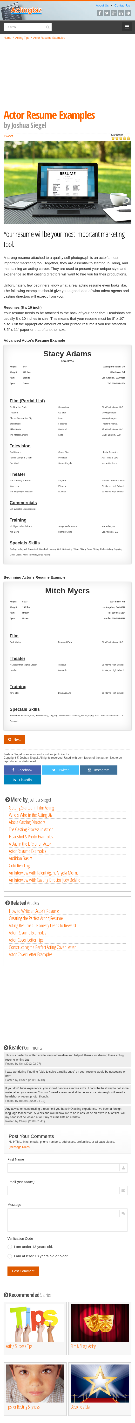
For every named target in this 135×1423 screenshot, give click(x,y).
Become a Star (81, 1406)
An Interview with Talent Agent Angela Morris (43, 872)
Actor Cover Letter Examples (30, 954)
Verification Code (20, 1238)
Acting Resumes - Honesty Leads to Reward (42, 925)
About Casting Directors (27, 822)
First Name (15, 1159)
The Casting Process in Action (31, 829)
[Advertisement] (67, 74)
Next (14, 739)
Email (20, 1182)
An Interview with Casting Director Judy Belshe (44, 879)
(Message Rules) (20, 1147)
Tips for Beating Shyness (23, 1406)
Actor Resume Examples (27, 851)
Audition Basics (20, 858)
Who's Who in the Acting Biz (30, 814)
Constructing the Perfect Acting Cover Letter (42, 947)
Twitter (60, 770)
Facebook (22, 770)
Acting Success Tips (19, 1346)
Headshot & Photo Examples (31, 836)
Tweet (8, 136)
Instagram (98, 770)
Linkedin (22, 780)
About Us (102, 5)
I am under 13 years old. (30, 1246)
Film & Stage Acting (83, 1346)
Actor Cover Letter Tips (26, 939)
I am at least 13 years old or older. (37, 1256)
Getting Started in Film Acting (31, 807)
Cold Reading (19, 865)
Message (14, 1205)
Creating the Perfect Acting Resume (36, 918)
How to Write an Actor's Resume (34, 910)
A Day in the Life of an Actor (30, 843)
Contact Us (122, 5)
